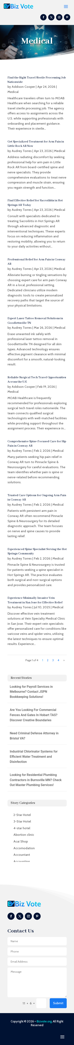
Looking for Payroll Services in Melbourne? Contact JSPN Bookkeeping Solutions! (31, 692)
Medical (13, 92)
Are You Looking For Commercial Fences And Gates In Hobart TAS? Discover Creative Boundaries (33, 715)
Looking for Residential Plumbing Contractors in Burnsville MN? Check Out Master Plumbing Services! (36, 780)
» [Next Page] (64, 660)
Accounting (21, 861)
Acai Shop (20, 841)
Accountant (21, 855)
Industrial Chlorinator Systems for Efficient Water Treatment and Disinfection (34, 756)
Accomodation (24, 848)
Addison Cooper (23, 87)
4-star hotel (21, 828)
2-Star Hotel (22, 815)
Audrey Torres (22, 151)
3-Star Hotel (22, 821)
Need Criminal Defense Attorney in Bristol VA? (34, 735)
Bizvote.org (44, 1021)
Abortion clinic (23, 835)
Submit (58, 1003)
